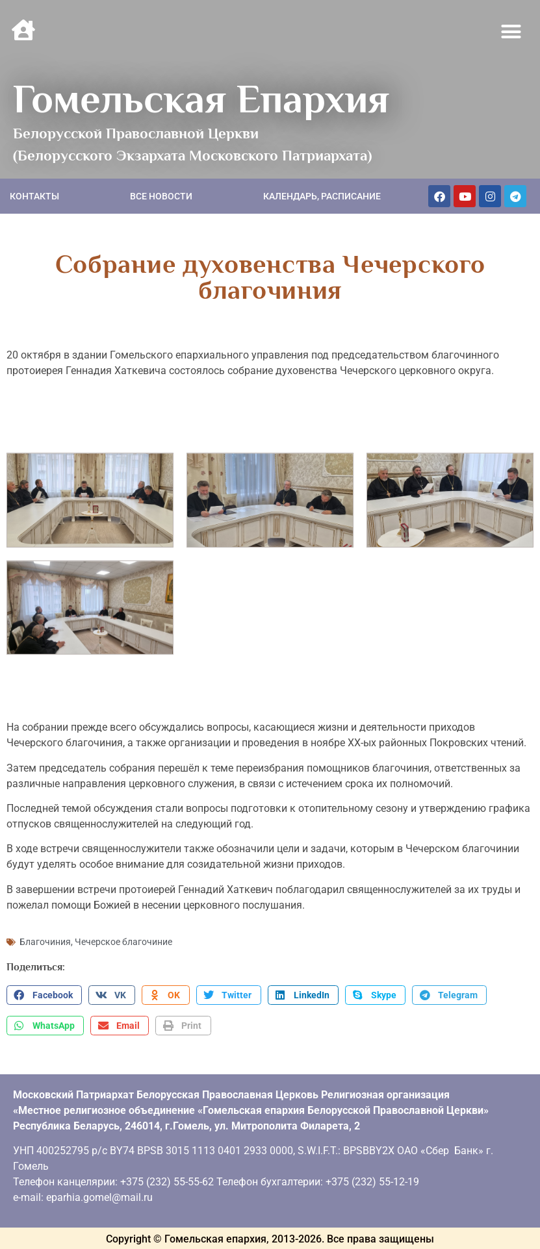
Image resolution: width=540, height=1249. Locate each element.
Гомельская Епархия (201, 98)
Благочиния (45, 941)
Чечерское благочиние (123, 941)
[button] (511, 32)
